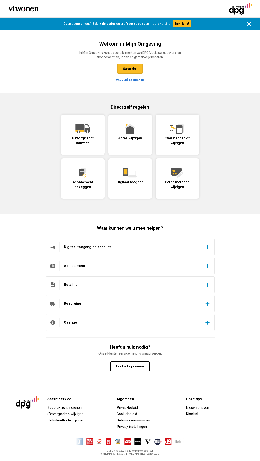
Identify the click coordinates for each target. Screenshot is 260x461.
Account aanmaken (130, 79)
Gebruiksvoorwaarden (133, 420)
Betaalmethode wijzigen (65, 420)
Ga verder (130, 68)
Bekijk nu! (182, 23)
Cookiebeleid (127, 414)
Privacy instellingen (132, 427)
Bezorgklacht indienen (64, 407)
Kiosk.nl (192, 414)
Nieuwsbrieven (197, 407)
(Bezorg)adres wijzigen (65, 414)
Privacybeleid (127, 407)
